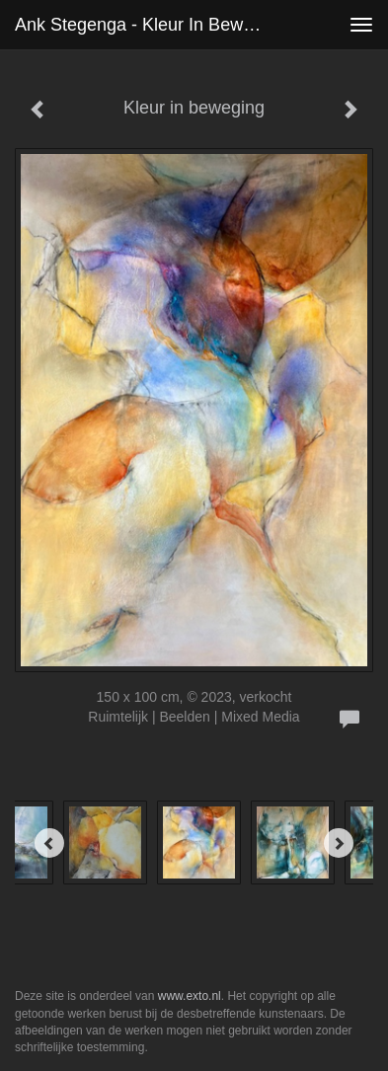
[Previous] (49, 843)
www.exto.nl (189, 996)
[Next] (338, 843)
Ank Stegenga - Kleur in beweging (148, 25)
